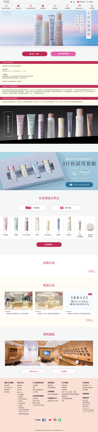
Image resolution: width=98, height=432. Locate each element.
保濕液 (20, 401)
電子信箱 (85, 400)
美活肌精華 (21, 403)
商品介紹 (18, 8)
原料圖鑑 (85, 389)
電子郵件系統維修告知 (7, 62)
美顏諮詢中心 (80, 8)
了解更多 (91, 271)
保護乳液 (20, 407)
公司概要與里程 (30, 8)
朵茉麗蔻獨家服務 (67, 398)
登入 (74, 2)
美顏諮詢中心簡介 (53, 401)
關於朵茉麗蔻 (6, 8)
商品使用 (64, 385)
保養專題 (67, 8)
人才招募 (35, 392)
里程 (34, 387)
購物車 (91, 2)
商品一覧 (19, 392)
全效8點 (36, 208)
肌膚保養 (64, 387)
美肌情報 (42, 8)
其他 (63, 400)
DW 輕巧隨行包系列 (38, 405)
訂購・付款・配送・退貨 (69, 392)
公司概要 (35, 385)
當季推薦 (35, 398)
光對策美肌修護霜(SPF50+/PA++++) (23, 410)
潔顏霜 (20, 397)
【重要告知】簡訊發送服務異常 (10, 86)
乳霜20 (20, 405)
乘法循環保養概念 (53, 394)
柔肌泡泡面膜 (22, 399)
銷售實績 (6, 392)
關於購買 (51, 383)
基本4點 (68, 208)
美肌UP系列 (36, 400)
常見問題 (91, 8)
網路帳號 (64, 396)
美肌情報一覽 (86, 385)
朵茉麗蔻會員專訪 (87, 387)
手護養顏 (6, 389)
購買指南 (55, 8)
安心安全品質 (8, 387)
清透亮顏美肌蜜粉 (23, 414)
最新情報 (86, 394)
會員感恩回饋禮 (38, 396)
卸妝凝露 (20, 394)
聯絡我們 (82, 2)
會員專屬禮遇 (52, 387)
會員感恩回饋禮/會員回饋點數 (70, 394)
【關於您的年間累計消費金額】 (10, 98)
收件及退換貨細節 (38, 389)
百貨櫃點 (64, 371)
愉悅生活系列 (36, 403)
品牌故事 (6, 385)
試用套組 (64, 389)
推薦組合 (19, 385)
